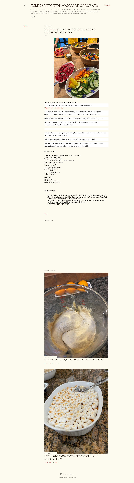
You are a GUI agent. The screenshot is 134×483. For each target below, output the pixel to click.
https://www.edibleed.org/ (53, 108)
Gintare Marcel (72, 477)
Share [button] (26, 26)
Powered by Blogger (67, 474)
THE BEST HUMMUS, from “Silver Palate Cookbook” (74, 359)
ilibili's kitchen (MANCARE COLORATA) (65, 5)
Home (33, 17)
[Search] (107, 5)
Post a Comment (53, 363)
